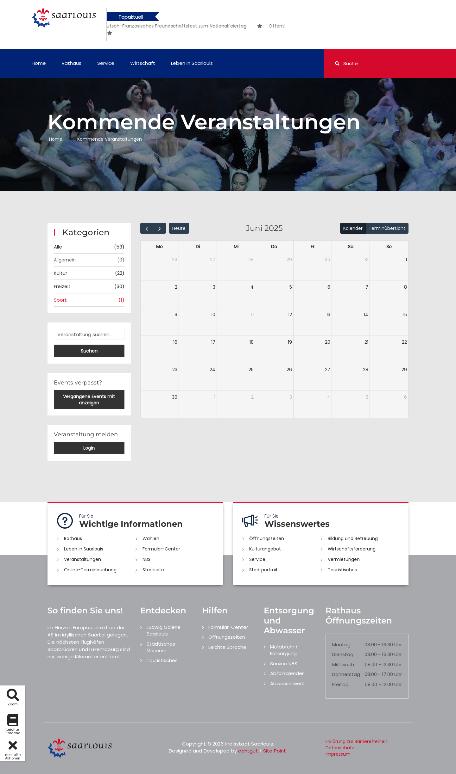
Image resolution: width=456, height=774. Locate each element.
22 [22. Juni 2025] (404, 342)
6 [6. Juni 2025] (328, 287)
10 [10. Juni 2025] (213, 314)
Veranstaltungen (82, 559)
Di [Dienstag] (198, 246)
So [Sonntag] (389, 246)
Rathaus (71, 63)
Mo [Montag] (159, 246)
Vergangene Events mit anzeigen (89, 399)
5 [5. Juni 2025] (290, 287)
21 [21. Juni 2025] (366, 342)
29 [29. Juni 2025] (404, 369)
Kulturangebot (265, 549)
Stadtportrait (263, 570)
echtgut (248, 750)
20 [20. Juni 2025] (327, 342)
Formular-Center (161, 549)
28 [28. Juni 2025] (365, 369)
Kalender (353, 228)
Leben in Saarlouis (192, 63)
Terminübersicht (387, 228)
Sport (89, 300)
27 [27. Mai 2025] (212, 259)
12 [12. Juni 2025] (290, 314)
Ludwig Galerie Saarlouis (163, 630)
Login (89, 448)
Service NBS (283, 663)
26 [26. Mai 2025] (174, 259)
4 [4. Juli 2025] (328, 397)
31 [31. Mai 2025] (366, 259)
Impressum (338, 754)
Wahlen (150, 538)
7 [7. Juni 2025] (366, 287)
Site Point (274, 750)
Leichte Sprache (227, 647)
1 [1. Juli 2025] (214, 397)
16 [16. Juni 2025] (175, 342)
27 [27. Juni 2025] (327, 369)
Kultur (89, 273)
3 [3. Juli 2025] (290, 397)
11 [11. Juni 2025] (252, 314)
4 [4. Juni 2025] (252, 287)
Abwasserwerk (287, 683)
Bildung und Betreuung (353, 538)
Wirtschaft (142, 63)
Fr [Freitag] (312, 246)
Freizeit (89, 286)
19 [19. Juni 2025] (290, 342)
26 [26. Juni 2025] (289, 369)
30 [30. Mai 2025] (327, 259)
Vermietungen (344, 559)
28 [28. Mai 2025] (251, 259)
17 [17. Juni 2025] (213, 342)
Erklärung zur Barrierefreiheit (356, 741)
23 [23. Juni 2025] (174, 369)
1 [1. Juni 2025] (406, 259)
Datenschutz (340, 748)
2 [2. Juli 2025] (252, 397)
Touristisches (342, 570)
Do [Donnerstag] (274, 246)
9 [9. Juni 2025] (175, 314)
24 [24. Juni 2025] (212, 369)
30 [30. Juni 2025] (174, 397)
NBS (146, 559)
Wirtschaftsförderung (352, 549)
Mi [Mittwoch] (236, 246)
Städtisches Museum (161, 647)
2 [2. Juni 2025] (176, 287)
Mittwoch (343, 664)
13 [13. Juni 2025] (328, 314)
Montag (341, 644)
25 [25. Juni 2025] (251, 369)
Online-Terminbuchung (90, 570)
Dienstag (342, 654)
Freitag (340, 684)
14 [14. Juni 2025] (366, 314)
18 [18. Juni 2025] (252, 342)
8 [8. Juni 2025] (405, 287)
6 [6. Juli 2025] (405, 397)
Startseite (153, 570)
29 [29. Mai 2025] (289, 259)
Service (105, 63)
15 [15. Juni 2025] (405, 314)
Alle (89, 246)
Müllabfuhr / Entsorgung (284, 650)
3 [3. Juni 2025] (214, 287)
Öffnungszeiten (266, 538)
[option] (169, 25)
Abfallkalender (287, 673)
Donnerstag (346, 674)
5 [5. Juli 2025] (367, 397)
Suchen (89, 351)
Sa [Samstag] (350, 246)
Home (39, 63)
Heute (179, 228)
